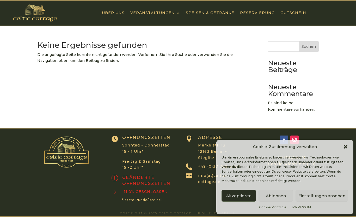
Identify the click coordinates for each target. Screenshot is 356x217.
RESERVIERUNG (257, 12)
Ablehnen (276, 195)
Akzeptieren (238, 195)
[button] (345, 146)
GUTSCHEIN (293, 12)
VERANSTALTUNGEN (152, 12)
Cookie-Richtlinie (272, 207)
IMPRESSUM (301, 207)
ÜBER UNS (113, 12)
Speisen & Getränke (210, 12)
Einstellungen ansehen (321, 195)
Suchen (309, 46)
